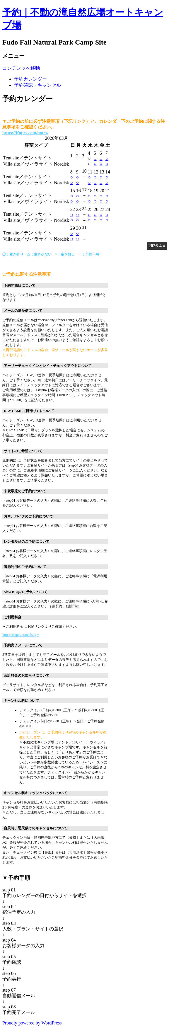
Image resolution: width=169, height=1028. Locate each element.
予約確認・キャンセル (37, 85)
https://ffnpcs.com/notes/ (25, 132)
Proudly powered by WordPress (32, 1022)
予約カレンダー (30, 78)
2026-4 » (156, 245)
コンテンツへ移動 (21, 68)
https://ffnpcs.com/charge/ (20, 635)
